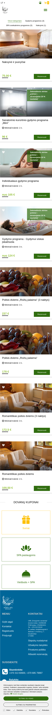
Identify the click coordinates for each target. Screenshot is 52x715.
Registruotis (8, 631)
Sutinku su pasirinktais (26, 705)
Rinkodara (44, 710)
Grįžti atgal (7, 622)
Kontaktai (6, 626)
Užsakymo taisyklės (38, 645)
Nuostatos (31, 710)
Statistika (18, 710)
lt (3, 3)
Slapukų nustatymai (38, 640)
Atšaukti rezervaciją (37, 654)
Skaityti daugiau (16, 694)
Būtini (7, 710)
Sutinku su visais (26, 698)
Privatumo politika (37, 650)
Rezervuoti (41, 76)
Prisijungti (7, 635)
